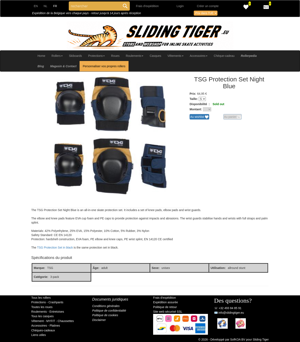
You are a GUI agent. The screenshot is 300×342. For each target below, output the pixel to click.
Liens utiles (38, 335)
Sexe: (155, 268)
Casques (155, 55)
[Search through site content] (95, 6)
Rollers (57, 55)
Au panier (232, 117)
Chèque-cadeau (224, 55)
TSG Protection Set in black (55, 247)
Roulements (135, 55)
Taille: (194, 99)
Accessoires (199, 55)
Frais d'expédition (147, 6)
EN (36, 6)
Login (180, 6)
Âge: (96, 268)
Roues (115, 55)
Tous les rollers (41, 297)
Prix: (193, 93)
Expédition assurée (165, 302)
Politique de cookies (105, 315)
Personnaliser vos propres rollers (104, 66)
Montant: (196, 109)
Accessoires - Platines (45, 325)
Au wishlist (199, 117)
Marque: (39, 268)
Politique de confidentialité (109, 310)
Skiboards (75, 55)
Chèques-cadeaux (43, 330)
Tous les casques (42, 316)
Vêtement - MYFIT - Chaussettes (52, 321)
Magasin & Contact (63, 66)
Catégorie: (41, 277)
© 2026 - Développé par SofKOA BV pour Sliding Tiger (233, 339)
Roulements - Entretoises (47, 311)
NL (45, 6)
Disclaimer (99, 320)
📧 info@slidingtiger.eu (229, 312)
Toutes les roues (41, 307)
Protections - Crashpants (47, 302)
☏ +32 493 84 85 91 (227, 308)
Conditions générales (106, 306)
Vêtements (176, 55)
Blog (41, 66)
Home (41, 55)
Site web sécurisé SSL (167, 311)
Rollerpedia (249, 55)
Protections (96, 55)
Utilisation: (218, 268)
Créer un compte (208, 6)
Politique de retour (165, 307)
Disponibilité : (200, 104)
